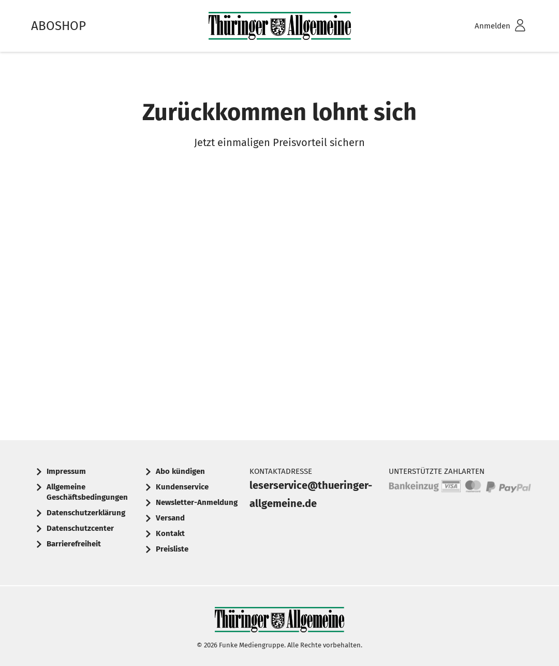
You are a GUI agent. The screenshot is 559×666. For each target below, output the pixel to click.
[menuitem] (486, 26)
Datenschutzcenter (80, 528)
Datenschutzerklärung (86, 512)
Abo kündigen (180, 471)
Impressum (66, 471)
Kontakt (170, 533)
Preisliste (172, 549)
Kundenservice (182, 486)
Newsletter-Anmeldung (197, 502)
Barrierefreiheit (74, 543)
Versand (170, 518)
